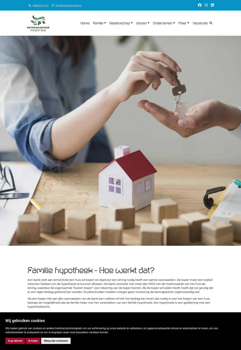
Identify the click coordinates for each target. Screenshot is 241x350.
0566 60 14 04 (40, 5)
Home (85, 23)
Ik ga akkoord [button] (15, 340)
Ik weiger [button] (33, 340)
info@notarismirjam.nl (68, 5)
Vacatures (200, 23)
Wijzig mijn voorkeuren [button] (56, 340)
